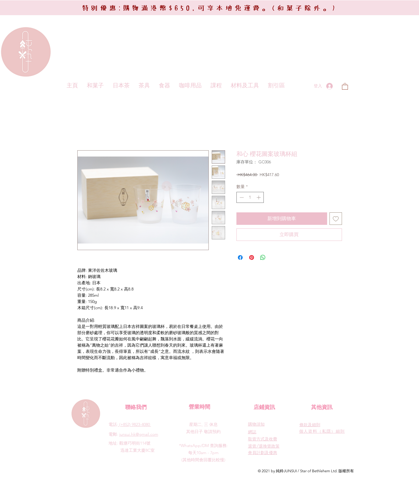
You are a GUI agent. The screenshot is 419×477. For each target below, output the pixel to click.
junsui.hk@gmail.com (138, 434)
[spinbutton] (250, 197)
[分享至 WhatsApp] (262, 257)
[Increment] (259, 197)
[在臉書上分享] (240, 257)
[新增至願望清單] (335, 218)
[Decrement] (241, 197)
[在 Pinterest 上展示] (251, 257)
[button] (345, 86)
